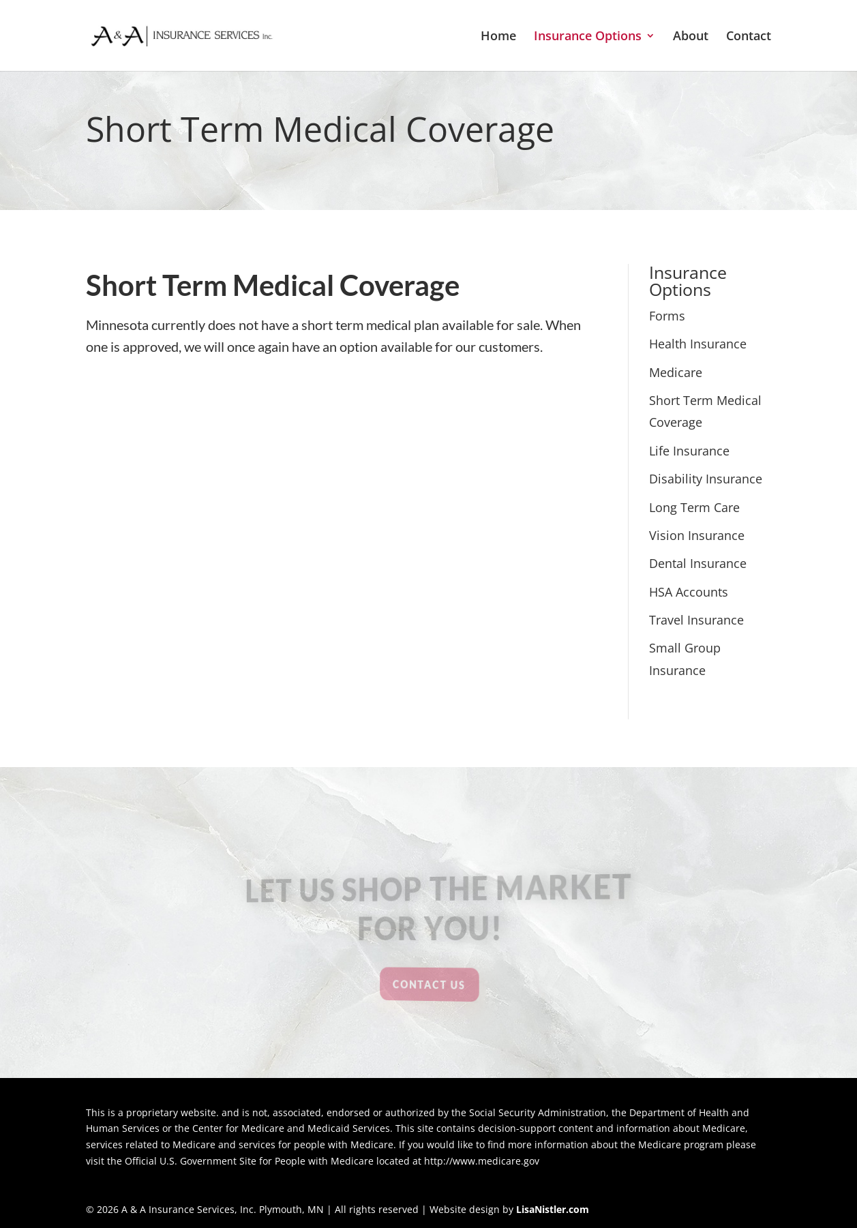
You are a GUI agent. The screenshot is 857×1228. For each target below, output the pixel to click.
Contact (748, 37)
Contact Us (428, 984)
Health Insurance (698, 343)
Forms (667, 316)
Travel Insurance (696, 620)
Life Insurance (689, 451)
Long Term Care (694, 507)
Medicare (675, 372)
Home (498, 37)
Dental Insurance (698, 563)
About (690, 37)
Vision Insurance (697, 535)
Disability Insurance (705, 478)
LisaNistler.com (552, 1209)
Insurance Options (588, 37)
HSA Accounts (688, 592)
